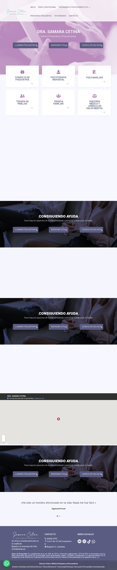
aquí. (98, 557)
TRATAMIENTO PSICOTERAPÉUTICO (73, 7)
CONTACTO (73, 16)
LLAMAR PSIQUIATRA (25, 45)
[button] (57, 516)
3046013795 (52, 538)
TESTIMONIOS (60, 16)
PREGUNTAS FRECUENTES (41, 16)
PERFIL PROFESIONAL (47, 7)
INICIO (33, 7)
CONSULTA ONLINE (91, 45)
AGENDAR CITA (58, 45)
